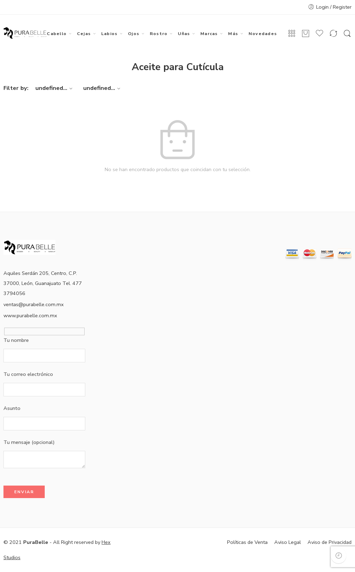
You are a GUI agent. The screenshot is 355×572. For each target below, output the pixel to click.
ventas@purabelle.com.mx (33, 304)
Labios (109, 33)
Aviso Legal (287, 542)
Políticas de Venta (247, 542)
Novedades (263, 33)
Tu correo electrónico (44, 375)
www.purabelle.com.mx (30, 315)
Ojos (133, 33)
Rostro (158, 33)
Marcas (209, 33)
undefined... (55, 88)
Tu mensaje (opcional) (44, 443)
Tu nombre (44, 341)
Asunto (44, 409)
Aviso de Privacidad (330, 542)
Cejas (84, 33)
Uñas (184, 33)
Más (233, 33)
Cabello (57, 33)
